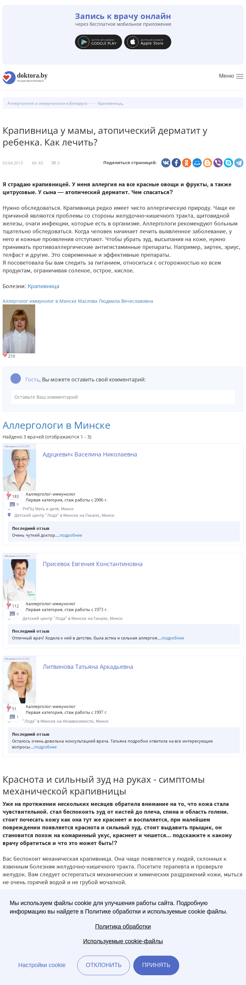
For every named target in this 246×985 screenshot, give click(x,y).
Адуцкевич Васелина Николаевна (90, 454)
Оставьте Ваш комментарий (123, 397)
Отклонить (104, 965)
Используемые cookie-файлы (123, 941)
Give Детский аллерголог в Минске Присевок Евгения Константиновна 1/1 (9, 605)
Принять (156, 965)
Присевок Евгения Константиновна (93, 564)
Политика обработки (123, 926)
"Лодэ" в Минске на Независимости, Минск (65, 721)
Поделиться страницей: (130, 162)
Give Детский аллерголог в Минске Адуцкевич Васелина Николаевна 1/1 (9, 496)
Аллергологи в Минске (56, 425)
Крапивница (43, 286)
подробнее (71, 535)
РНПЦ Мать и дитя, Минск (48, 508)
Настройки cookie (41, 965)
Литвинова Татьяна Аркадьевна (88, 666)
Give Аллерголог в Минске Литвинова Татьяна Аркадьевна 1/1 (9, 708)
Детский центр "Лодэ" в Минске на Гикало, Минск (64, 515)
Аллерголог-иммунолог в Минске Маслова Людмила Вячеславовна (78, 301)
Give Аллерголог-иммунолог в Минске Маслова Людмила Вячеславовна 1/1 (5, 355)
